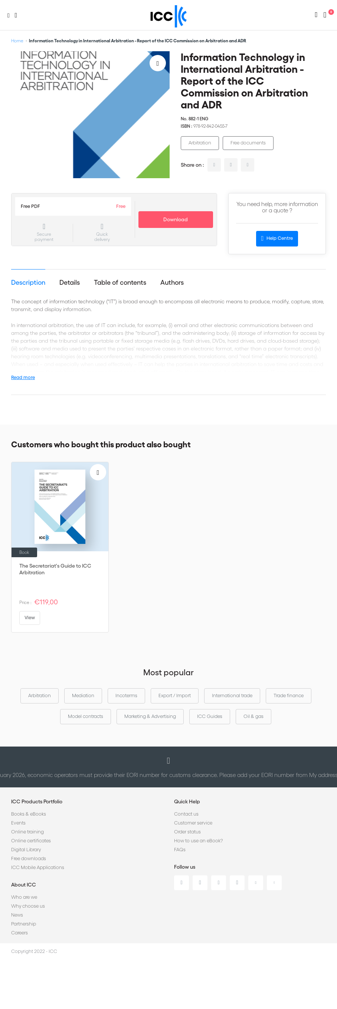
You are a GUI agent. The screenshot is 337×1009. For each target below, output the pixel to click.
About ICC (23, 885)
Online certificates (31, 840)
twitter (231, 165)
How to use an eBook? (198, 840)
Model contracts (85, 716)
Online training (27, 832)
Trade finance (289, 695)
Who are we (24, 897)
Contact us (186, 814)
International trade (232, 695)
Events (18, 823)
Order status (187, 832)
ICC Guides (209, 716)
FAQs (180, 849)
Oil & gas (253, 716)
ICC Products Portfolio (36, 801)
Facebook (218, 882)
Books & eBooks (28, 814)
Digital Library (26, 849)
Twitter (200, 882)
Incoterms (126, 695)
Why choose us (28, 906)
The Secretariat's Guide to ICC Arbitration (55, 569)
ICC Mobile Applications (37, 867)
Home (17, 40)
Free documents (248, 143)
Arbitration (200, 143)
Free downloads (28, 858)
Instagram (237, 882)
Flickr (274, 882)
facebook (247, 165)
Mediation (83, 695)
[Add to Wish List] (158, 63)
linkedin (214, 165)
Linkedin (181, 882)
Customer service (193, 823)
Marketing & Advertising (150, 716)
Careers (19, 932)
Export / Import (174, 695)
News (17, 915)
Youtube (255, 882)
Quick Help (187, 801)
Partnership (23, 924)
